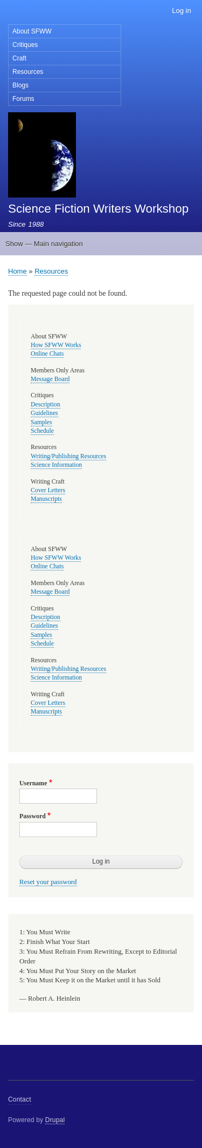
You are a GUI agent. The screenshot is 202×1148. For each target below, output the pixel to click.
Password (32, 816)
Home (17, 271)
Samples (41, 422)
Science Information (56, 464)
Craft (19, 58)
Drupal (55, 1120)
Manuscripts (46, 498)
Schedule (42, 430)
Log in (181, 10)
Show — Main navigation (44, 244)
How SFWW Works (56, 345)
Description (45, 404)
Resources (27, 72)
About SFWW (32, 31)
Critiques (25, 45)
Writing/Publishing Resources (68, 456)
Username (33, 783)
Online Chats (47, 353)
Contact (19, 1099)
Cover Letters (48, 490)
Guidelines (44, 413)
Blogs (20, 85)
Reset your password (48, 882)
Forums (23, 99)
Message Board (50, 379)
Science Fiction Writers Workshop (98, 208)
